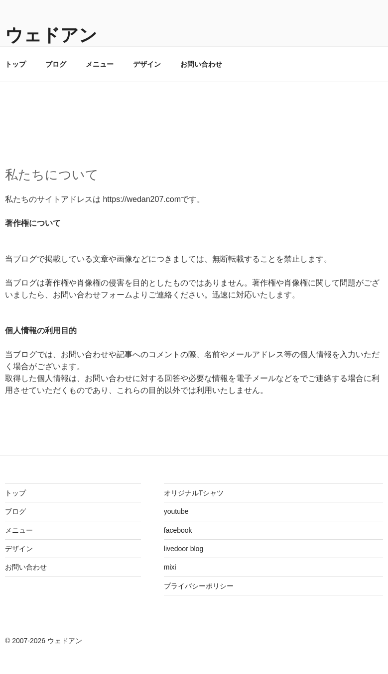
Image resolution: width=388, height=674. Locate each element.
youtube (176, 511)
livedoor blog (183, 549)
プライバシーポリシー (199, 586)
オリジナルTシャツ (194, 493)
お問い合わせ (201, 64)
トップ (15, 493)
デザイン (147, 64)
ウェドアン (51, 35)
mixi (170, 567)
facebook (178, 530)
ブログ (55, 64)
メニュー (100, 64)
